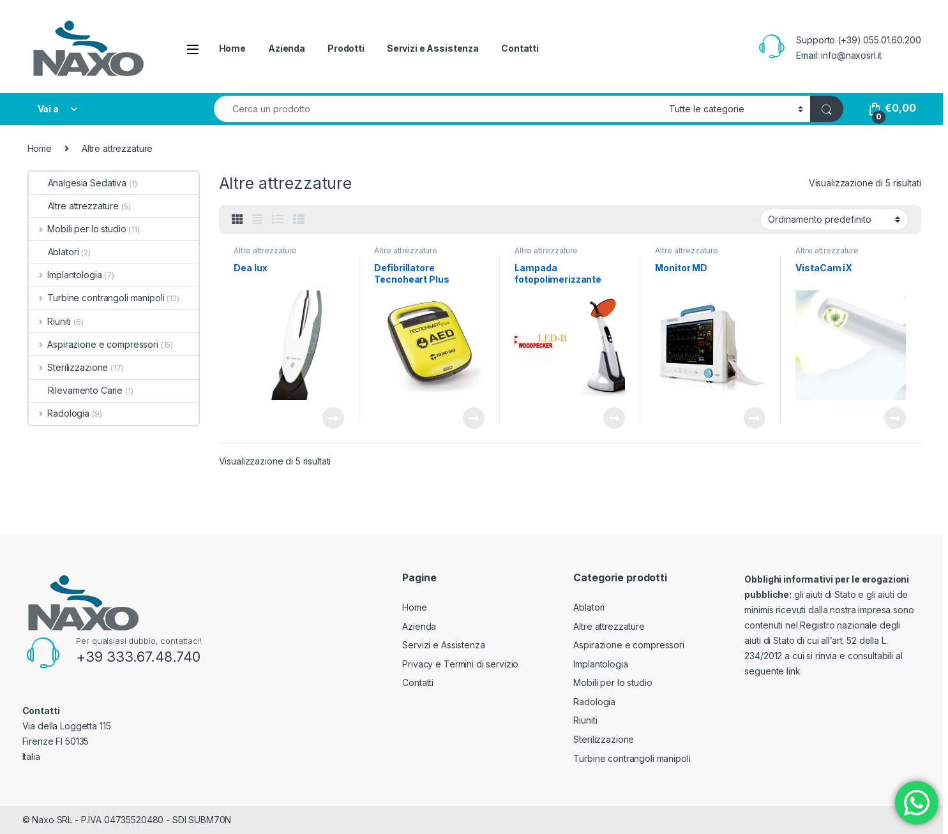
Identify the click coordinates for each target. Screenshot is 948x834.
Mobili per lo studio (77, 228)
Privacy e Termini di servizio (460, 664)
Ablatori (54, 251)
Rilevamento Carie (76, 390)
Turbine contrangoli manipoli (97, 297)
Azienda (286, 48)
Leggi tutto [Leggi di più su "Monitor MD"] (754, 418)
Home (232, 48)
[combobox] (438, 109)
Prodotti (346, 48)
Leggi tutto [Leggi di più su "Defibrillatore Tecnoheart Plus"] (474, 418)
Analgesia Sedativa (77, 182)
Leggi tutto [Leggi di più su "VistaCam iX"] (895, 418)
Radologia (59, 413)
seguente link (772, 671)
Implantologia (65, 274)
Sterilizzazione (69, 367)
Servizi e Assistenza (433, 48)
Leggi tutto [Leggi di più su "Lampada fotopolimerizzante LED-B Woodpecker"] (614, 418)
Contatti (520, 48)
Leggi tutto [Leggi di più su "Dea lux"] (333, 418)
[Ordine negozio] (834, 219)
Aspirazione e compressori (93, 344)
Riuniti (50, 321)
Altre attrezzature (265, 250)
